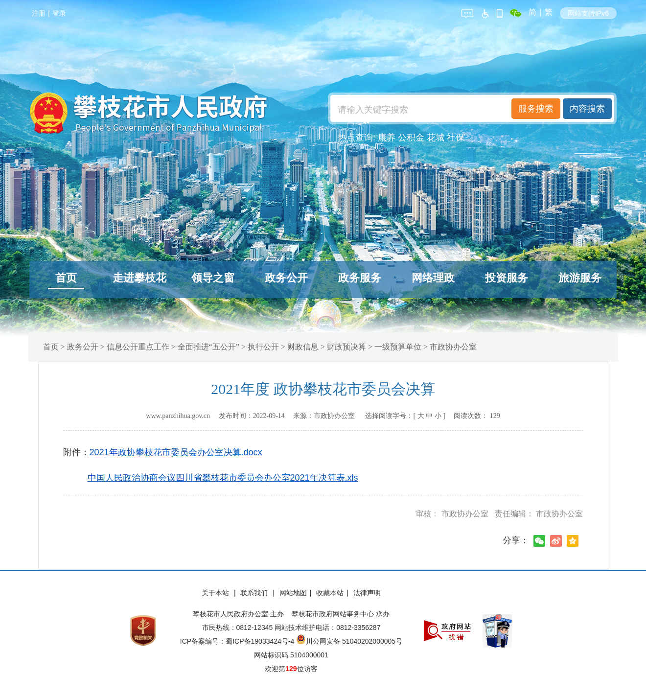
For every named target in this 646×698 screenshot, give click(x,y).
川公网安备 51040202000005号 (349, 641)
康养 (386, 137)
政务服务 (359, 278)
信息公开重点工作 (138, 347)
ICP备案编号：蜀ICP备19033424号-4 (238, 641)
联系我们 (255, 593)
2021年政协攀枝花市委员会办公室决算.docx (176, 452)
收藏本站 (330, 593)
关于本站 (216, 593)
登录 (59, 13)
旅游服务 (579, 278)
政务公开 (286, 278)
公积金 (411, 137)
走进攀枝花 (139, 278)
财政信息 (303, 347)
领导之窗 (212, 278)
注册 (39, 13)
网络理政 (433, 278)
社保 (455, 137)
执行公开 (263, 347)
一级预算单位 (397, 347)
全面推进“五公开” (208, 347)
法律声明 (367, 593)
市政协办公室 (453, 347)
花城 (435, 137)
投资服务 (506, 278)
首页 (66, 278)
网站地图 (293, 593)
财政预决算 (346, 347)
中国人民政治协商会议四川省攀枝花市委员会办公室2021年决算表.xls (223, 478)
